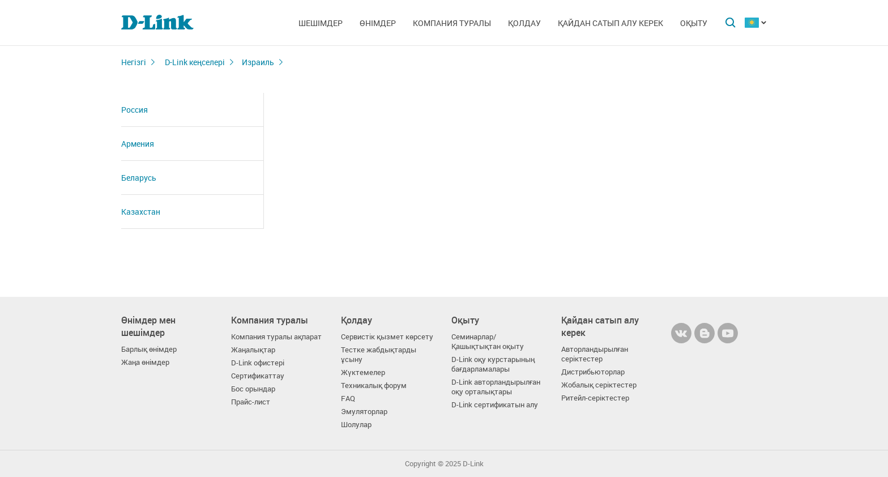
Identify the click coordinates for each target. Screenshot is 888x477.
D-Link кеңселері (194, 62)
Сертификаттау (257, 376)
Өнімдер (378, 23)
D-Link (473, 464)
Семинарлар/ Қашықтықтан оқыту (487, 341)
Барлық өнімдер (149, 349)
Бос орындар (253, 389)
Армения (137, 143)
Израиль (258, 62)
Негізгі (133, 62)
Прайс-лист (250, 402)
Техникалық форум (374, 385)
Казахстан (140, 211)
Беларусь (138, 177)
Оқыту (693, 23)
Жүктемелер (363, 372)
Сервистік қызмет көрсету (387, 337)
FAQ (348, 398)
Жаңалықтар (253, 350)
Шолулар (356, 424)
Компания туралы (452, 23)
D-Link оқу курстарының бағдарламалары (493, 364)
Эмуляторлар (364, 411)
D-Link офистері (257, 363)
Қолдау (524, 23)
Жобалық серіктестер (599, 385)
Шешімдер (320, 23)
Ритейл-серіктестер (595, 398)
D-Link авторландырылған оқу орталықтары (495, 387)
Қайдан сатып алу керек (610, 23)
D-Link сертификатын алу (494, 405)
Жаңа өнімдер (145, 362)
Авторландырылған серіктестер (594, 354)
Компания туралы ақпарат (276, 337)
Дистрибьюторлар (593, 372)
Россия (134, 109)
